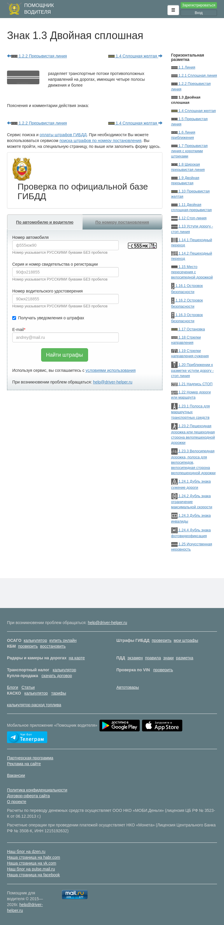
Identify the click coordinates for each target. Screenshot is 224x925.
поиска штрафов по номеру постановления (100, 140)
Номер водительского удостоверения (47, 291)
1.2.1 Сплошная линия (194, 75)
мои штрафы (186, 640)
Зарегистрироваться (198, 5)
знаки (168, 658)
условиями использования (110, 370)
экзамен (135, 658)
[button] (173, 10)
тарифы (58, 693)
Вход (199, 13)
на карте (77, 658)
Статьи (28, 687)
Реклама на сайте (24, 763)
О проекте (16, 801)
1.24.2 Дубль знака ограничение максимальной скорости (191, 501)
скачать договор (56, 675)
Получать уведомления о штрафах (48, 318)
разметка (184, 658)
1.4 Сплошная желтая (135, 56)
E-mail (18, 329)
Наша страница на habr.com (33, 857)
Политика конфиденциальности (37, 790)
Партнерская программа (30, 758)
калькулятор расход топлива (34, 704)
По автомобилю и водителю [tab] (45, 222)
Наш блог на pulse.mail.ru (31, 869)
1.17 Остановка (188, 329)
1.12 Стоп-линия (189, 218)
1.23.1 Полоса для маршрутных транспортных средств (190, 412)
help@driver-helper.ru (112, 382)
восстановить (53, 646)
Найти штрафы (64, 355)
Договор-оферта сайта (28, 795)
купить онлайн (62, 640)
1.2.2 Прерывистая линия (37, 56)
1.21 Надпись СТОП (192, 384)
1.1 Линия (183, 67)
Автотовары (127, 687)
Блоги (12, 687)
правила (153, 658)
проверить (162, 640)
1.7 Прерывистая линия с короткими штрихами (189, 151)
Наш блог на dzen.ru (26, 851)
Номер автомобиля (30, 237)
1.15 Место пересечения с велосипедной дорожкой (192, 272)
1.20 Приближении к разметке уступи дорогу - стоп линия (192, 370)
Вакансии (16, 775)
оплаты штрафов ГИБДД (63, 134)
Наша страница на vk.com (31, 863)
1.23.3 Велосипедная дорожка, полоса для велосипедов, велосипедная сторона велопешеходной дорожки (193, 462)
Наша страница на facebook (33, 875)
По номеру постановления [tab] (122, 222)
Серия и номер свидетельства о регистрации (55, 264)
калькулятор (35, 640)
